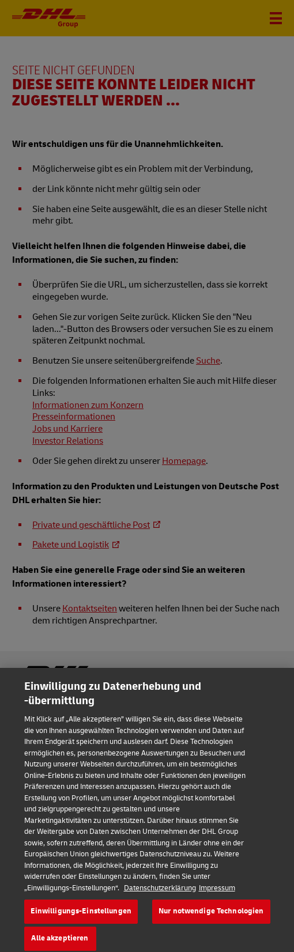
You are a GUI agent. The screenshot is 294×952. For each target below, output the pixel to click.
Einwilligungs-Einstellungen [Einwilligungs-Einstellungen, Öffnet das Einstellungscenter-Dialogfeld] (81, 920)
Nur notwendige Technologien (211, 920)
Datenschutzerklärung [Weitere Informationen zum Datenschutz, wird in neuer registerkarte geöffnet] (160, 897)
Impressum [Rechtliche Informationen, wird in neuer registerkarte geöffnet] (217, 897)
